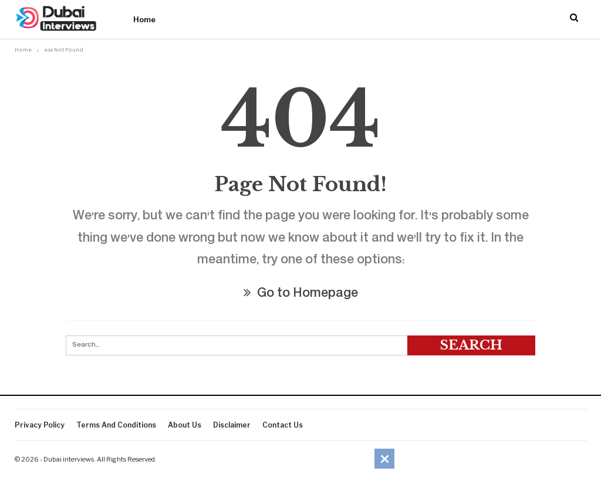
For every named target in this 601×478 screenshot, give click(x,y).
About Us (184, 425)
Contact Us (282, 425)
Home (144, 19)
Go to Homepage (301, 294)
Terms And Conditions (116, 425)
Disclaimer (232, 425)
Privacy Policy (40, 425)
